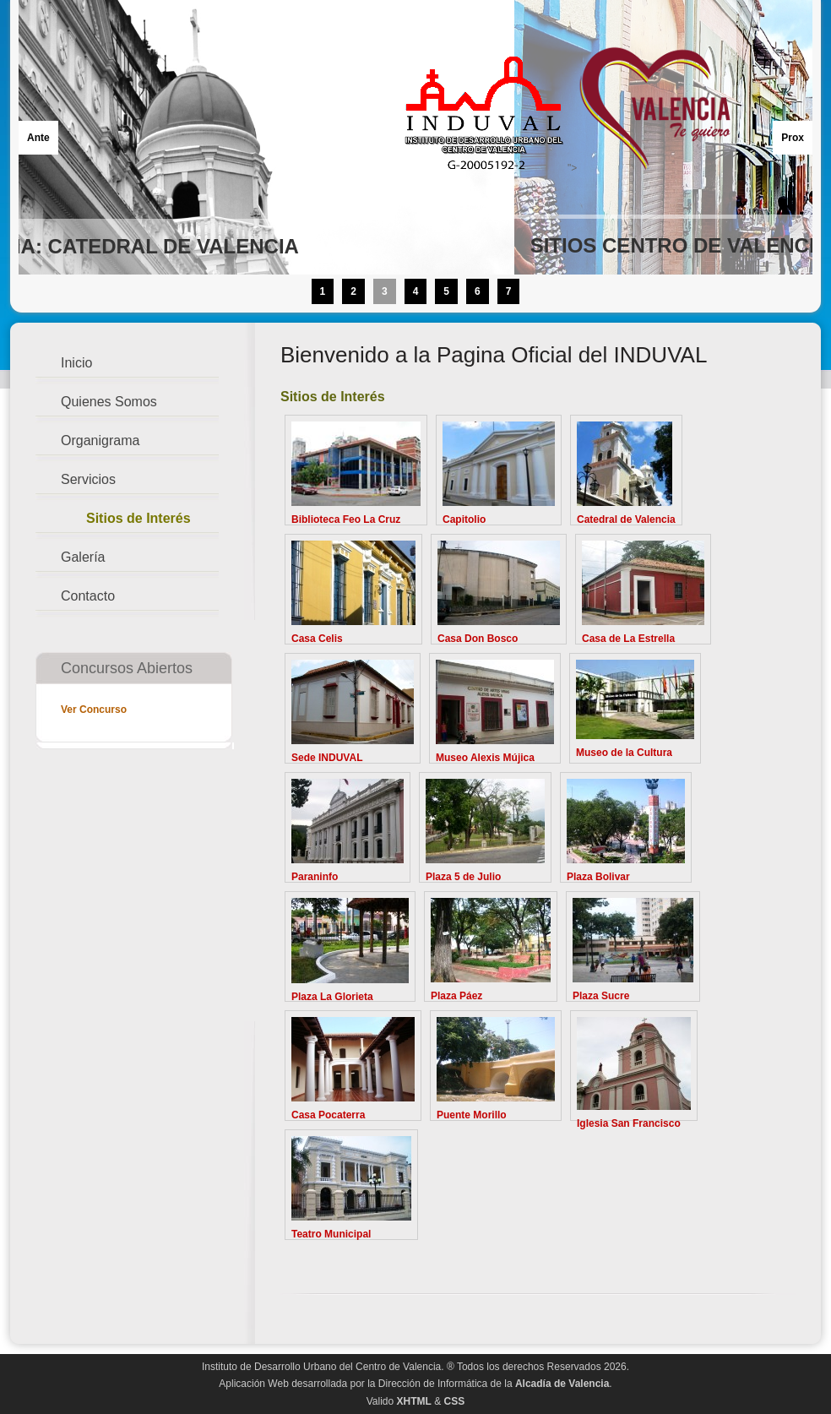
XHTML (414, 1401)
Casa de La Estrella (628, 638)
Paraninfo (314, 877)
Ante (38, 138)
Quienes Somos (109, 401)
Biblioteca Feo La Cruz (345, 519)
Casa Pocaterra (328, 1115)
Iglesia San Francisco (629, 1123)
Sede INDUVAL (326, 758)
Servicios (88, 479)
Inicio (76, 363)
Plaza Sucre (601, 996)
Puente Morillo (472, 1115)
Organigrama (100, 440)
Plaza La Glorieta (332, 997)
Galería (83, 557)
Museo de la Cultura (624, 753)
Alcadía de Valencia (562, 1384)
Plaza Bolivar (598, 877)
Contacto (88, 596)
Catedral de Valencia (626, 519)
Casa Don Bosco (477, 638)
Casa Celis (317, 638)
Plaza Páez (456, 996)
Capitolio (464, 519)
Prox (792, 138)
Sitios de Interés (138, 518)
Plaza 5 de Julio (463, 877)
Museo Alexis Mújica (485, 758)
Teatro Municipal (331, 1234)
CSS (454, 1401)
